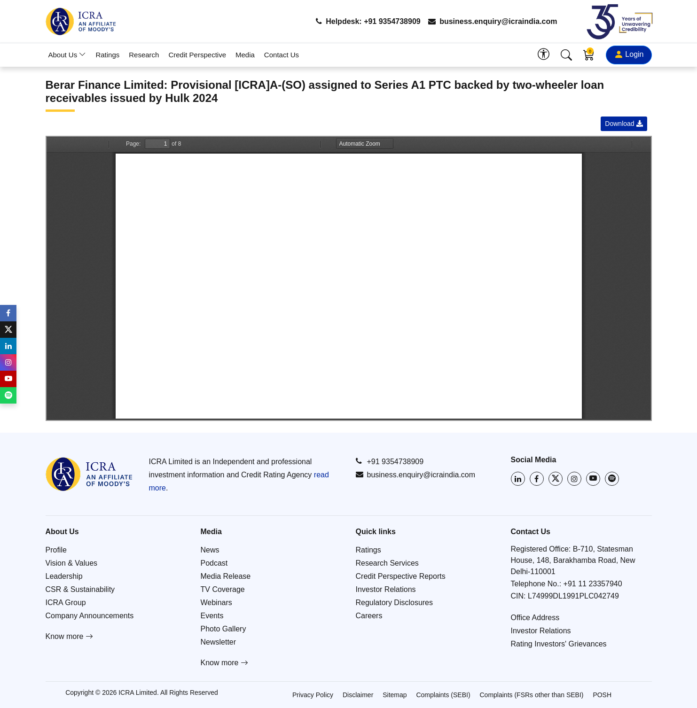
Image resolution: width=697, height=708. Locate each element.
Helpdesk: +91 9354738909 (368, 21)
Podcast (214, 563)
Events (212, 616)
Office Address (535, 618)
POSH (602, 695)
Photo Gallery (223, 629)
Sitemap (395, 695)
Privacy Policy (312, 695)
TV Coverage (223, 589)
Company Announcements (90, 616)
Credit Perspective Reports (401, 576)
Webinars (216, 603)
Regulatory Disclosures (394, 603)
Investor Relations (386, 589)
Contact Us (281, 55)
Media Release (226, 576)
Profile (56, 550)
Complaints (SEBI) (443, 695)
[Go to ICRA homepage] (89, 474)
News (210, 550)
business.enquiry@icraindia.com (492, 21)
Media (245, 55)
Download (623, 123)
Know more (69, 636)
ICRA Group (66, 603)
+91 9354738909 (390, 461)
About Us (67, 55)
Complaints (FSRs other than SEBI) (532, 695)
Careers (369, 616)
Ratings (107, 55)
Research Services (387, 563)
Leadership (64, 576)
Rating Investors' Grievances (559, 644)
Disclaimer (358, 695)
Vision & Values (72, 563)
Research (144, 55)
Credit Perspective (197, 55)
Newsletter (218, 642)
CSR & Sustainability (80, 589)
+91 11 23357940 (593, 584)
